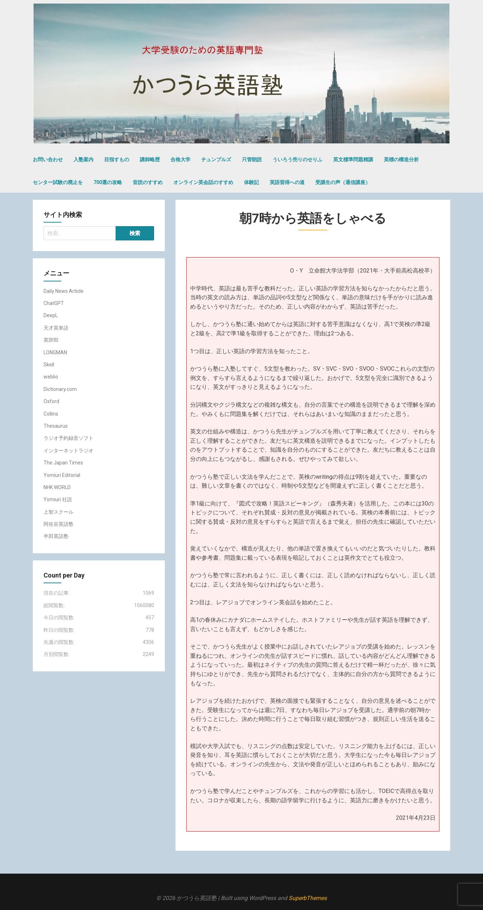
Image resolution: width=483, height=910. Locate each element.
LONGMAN (55, 352)
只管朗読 (252, 159)
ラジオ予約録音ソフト (68, 438)
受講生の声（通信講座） (342, 182)
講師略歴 (150, 159)
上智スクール (58, 512)
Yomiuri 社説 (58, 499)
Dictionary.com (60, 389)
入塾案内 (83, 159)
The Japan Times (63, 463)
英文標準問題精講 (353, 159)
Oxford (51, 401)
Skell (49, 364)
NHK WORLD (57, 487)
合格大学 (180, 159)
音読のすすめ (148, 182)
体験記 (251, 182)
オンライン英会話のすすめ (203, 182)
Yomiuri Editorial (62, 475)
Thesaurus (56, 426)
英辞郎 (51, 340)
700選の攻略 (107, 182)
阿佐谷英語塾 (58, 524)
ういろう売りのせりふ (297, 159)
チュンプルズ (216, 159)
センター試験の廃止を (58, 182)
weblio (51, 377)
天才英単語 (56, 328)
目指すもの (116, 159)
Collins (51, 414)
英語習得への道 (287, 182)
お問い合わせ (48, 159)
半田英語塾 (56, 536)
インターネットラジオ (68, 450)
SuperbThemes (308, 898)
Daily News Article (63, 291)
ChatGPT (54, 303)
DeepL (51, 315)
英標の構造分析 (401, 159)
